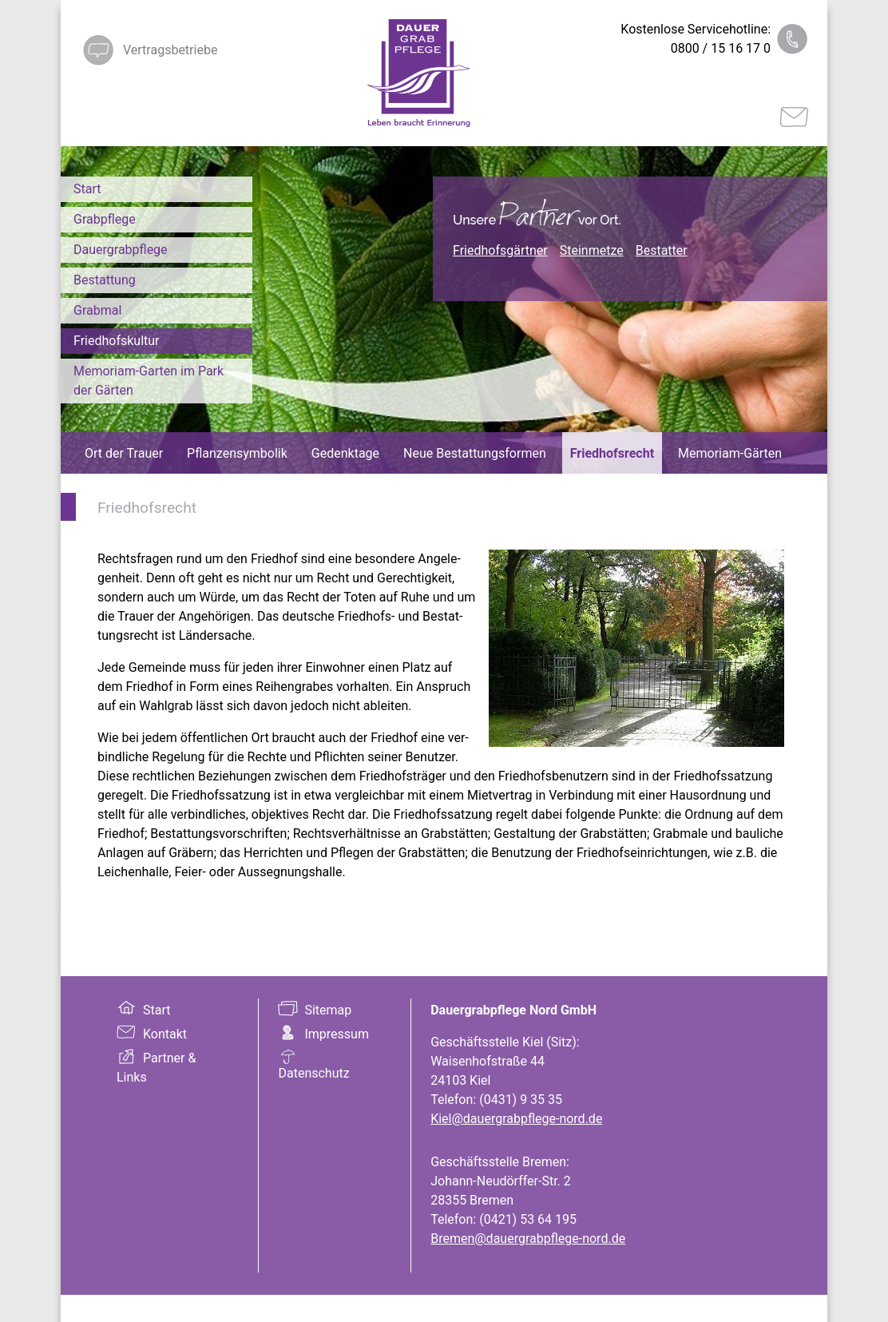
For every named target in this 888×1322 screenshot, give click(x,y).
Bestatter (662, 250)
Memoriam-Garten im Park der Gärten (148, 380)
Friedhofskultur (116, 340)
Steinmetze (592, 250)
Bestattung (104, 280)
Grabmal (97, 310)
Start (87, 189)
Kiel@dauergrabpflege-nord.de (516, 1118)
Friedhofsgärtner (500, 250)
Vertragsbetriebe (170, 50)
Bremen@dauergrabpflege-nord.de (527, 1238)
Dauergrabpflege (120, 249)
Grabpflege (104, 219)
